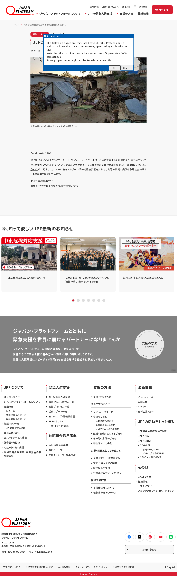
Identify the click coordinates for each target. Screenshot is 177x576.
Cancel (127, 68)
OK (115, 68)
